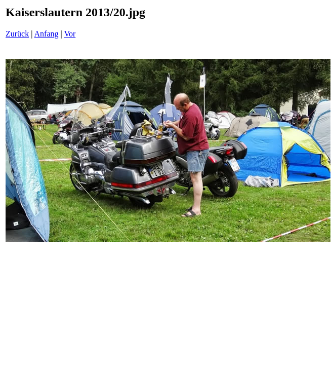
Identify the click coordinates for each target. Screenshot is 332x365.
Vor (69, 33)
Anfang (46, 33)
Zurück (17, 33)
